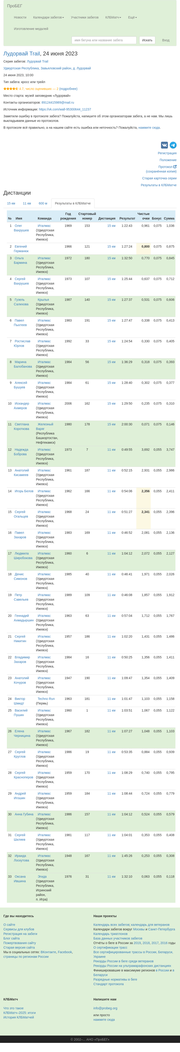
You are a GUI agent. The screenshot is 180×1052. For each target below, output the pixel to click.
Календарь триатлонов (111, 934)
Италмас (44, 226)
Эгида (42, 876)
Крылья (43, 299)
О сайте (9, 924)
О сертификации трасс (110, 947)
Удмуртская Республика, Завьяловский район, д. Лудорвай (47, 68)
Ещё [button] (132, 17)
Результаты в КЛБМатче (159, 185)
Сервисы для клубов (18, 929)
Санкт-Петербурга (161, 929)
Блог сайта (11, 938)
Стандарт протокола (109, 984)
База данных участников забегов (118, 938)
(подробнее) (68, 89)
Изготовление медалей (31, 29)
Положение (168, 160)
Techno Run (46, 699)
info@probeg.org (106, 1008)
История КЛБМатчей (18, 1017)
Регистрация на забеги (20, 934)
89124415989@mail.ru (58, 102)
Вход (165, 40)
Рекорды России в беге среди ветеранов (124, 961)
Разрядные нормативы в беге (115, 979)
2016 (163, 943)
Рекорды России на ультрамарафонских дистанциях (132, 966)
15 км (11, 203)
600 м (43, 203)
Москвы (139, 929)
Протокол (168, 167)
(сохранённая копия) (161, 171)
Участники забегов (85, 17)
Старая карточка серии (159, 178)
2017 (155, 943)
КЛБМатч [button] (113, 17)
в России (162, 970)
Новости (20, 17)
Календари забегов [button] (48, 17)
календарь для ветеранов (150, 924)
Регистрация (167, 153)
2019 (137, 943)
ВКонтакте (48, 952)
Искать (147, 40)
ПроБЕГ (14, 6)
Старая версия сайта (19, 947)
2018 (146, 943)
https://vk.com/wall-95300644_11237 (65, 109)
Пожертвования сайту (19, 943)
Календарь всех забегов (111, 924)
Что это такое (13, 1008)
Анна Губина (24, 814)
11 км (27, 203)
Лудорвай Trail (21, 53)
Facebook (65, 952)
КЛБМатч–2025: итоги (19, 1013)
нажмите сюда (149, 127)
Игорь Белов (24, 491)
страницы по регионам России (25, 956)
